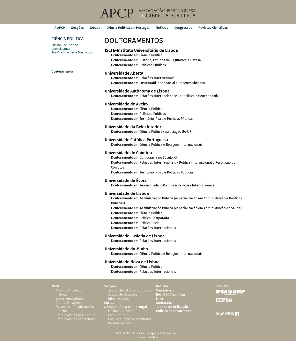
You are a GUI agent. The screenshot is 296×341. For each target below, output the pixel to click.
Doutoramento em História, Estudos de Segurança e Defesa (156, 60)
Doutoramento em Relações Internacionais (143, 228)
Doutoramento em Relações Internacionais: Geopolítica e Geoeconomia (165, 96)
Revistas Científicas (213, 28)
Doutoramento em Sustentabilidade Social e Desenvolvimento (158, 83)
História (61, 294)
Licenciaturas (60, 49)
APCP (55, 286)
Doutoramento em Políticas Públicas (138, 65)
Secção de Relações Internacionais (122, 296)
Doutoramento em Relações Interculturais (142, 78)
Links (160, 299)
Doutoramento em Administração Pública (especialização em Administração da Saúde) (176, 208)
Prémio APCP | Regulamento (77, 315)
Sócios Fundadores (70, 299)
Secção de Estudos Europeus (129, 290)
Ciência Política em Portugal (128, 28)
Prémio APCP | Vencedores (76, 319)
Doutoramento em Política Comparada (140, 218)
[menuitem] (59, 28)
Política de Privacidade (173, 311)
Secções (77, 28)
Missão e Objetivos (69, 290)
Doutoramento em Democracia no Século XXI (144, 158)
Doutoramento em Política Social (135, 223)
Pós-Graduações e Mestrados (72, 52)
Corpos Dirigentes (69, 303)
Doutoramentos (62, 71)
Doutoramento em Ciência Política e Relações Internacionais (156, 145)
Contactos (164, 303)
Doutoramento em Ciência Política (136, 55)
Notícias (162, 28)
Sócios (95, 28)
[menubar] (141, 28)
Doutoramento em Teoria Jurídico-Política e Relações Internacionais (162, 185)
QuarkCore (153, 337)
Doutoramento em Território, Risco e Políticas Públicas (152, 119)
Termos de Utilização (172, 307)
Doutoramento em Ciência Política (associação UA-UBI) (152, 132)
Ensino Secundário (64, 45)
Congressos (183, 28)
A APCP (59, 28)
